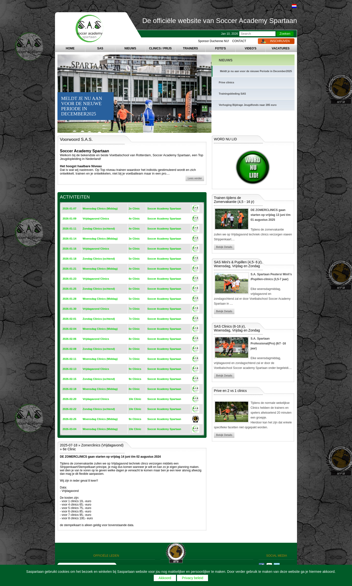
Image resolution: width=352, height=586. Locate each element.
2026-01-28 (69, 298)
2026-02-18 (69, 388)
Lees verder (195, 178)
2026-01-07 (69, 208)
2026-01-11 (69, 228)
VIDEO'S (250, 48)
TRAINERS (190, 48)
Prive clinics (226, 82)
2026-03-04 (69, 429)
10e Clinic (135, 399)
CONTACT (239, 41)
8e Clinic (134, 338)
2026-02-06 (69, 338)
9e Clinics (135, 368)
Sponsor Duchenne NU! (213, 41)
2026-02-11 (69, 358)
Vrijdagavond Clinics (96, 218)
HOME (70, 48)
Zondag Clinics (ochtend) (99, 228)
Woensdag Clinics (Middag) (100, 208)
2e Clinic (134, 208)
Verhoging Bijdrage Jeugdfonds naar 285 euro (247, 104)
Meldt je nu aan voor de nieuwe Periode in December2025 (256, 71)
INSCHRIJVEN (280, 41)
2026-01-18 (69, 258)
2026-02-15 (69, 378)
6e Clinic (134, 278)
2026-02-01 (69, 318)
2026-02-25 (69, 419)
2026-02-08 (69, 348)
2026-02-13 (69, 368)
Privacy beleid (192, 578)
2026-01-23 (69, 278)
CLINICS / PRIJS (160, 48)
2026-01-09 (69, 218)
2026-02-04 (69, 328)
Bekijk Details (224, 246)
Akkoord (165, 578)
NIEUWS (130, 48)
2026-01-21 (69, 268)
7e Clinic (134, 308)
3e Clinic (134, 238)
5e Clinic (134, 248)
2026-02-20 (69, 399)
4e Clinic (134, 218)
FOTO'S (220, 48)
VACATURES (281, 48)
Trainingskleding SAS (232, 93)
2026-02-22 (69, 409)
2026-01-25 (69, 288)
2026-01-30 (69, 308)
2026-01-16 (69, 248)
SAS (100, 48)
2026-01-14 (69, 238)
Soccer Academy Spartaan (164, 208)
